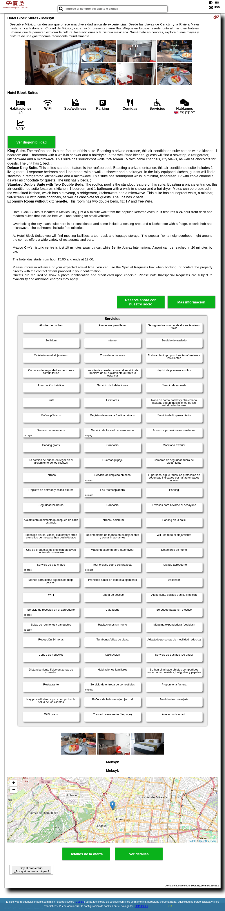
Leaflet (191, 841)
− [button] (13, 790)
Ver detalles (139, 854)
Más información (191, 302)
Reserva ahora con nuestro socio (140, 302)
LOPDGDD (141, 906)
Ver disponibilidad (31, 142)
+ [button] (13, 783)
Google (80, 901)
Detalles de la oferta (86, 854)
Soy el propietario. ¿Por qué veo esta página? (31, 869)
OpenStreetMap (207, 841)
